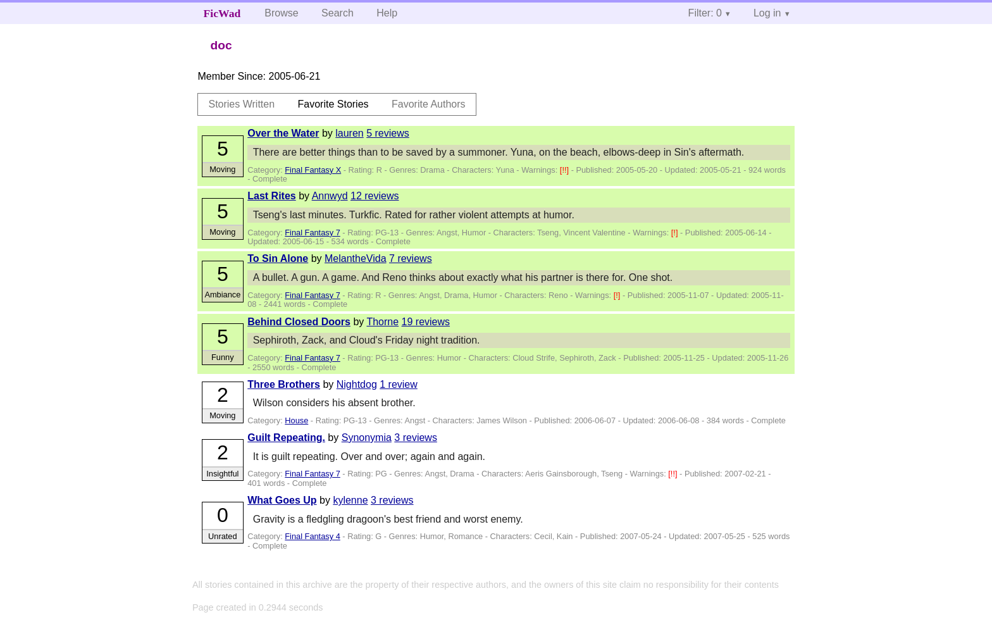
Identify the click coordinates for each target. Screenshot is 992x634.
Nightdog (357, 384)
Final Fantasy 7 (312, 232)
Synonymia (367, 437)
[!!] (565, 170)
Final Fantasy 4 (312, 536)
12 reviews (374, 195)
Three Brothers (283, 384)
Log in (767, 13)
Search (337, 13)
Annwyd (330, 195)
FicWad (222, 13)
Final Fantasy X (313, 170)
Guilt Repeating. (286, 437)
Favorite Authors (429, 104)
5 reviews (387, 133)
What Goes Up (281, 500)
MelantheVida (356, 258)
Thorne (382, 321)
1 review (399, 384)
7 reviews (410, 258)
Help (386, 13)
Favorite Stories (333, 104)
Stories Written (241, 104)
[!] (675, 232)
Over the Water (283, 133)
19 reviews (426, 321)
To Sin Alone (277, 258)
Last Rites (271, 195)
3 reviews (415, 437)
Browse (281, 13)
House (296, 420)
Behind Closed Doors (298, 321)
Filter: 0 (705, 13)
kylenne (350, 500)
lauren (349, 133)
